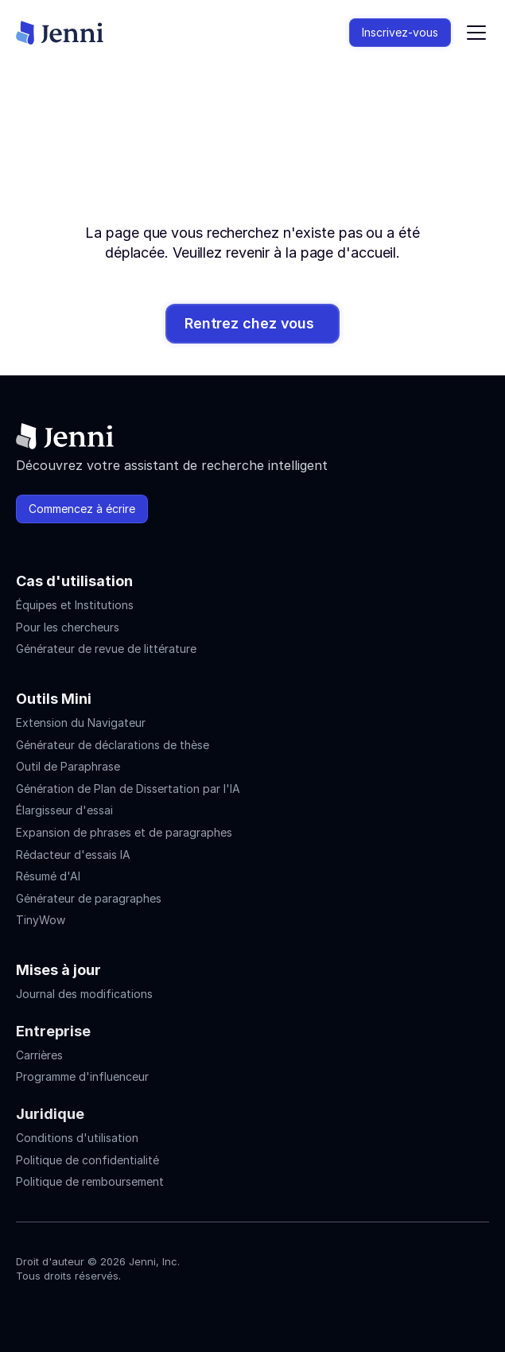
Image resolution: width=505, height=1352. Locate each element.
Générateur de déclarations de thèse (112, 745)
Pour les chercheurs (67, 627)
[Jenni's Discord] (140, 1309)
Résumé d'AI (48, 876)
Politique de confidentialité (87, 1160)
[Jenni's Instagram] (25, 1309)
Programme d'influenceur (82, 1076)
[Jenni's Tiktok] (82, 1309)
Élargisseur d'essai (64, 810)
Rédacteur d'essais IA (73, 854)
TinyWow (40, 920)
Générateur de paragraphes (88, 898)
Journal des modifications (84, 993)
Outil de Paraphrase (68, 766)
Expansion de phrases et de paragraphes (124, 832)
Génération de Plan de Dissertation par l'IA (128, 788)
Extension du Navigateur (81, 722)
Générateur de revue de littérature (106, 648)
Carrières (39, 1055)
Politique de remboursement (90, 1181)
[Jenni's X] (111, 1309)
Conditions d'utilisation (77, 1137)
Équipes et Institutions (75, 605)
